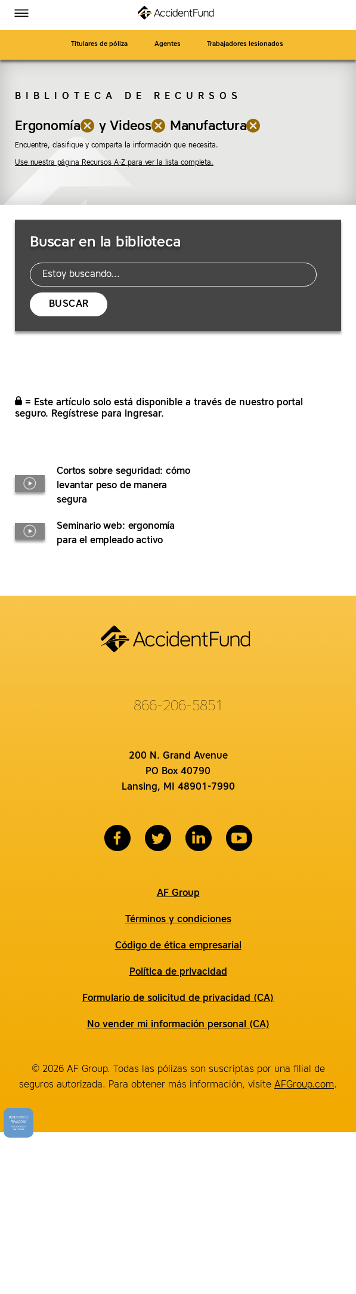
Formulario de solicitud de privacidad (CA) (178, 998)
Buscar (68, 304)
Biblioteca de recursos (128, 96)
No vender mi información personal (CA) (178, 1025)
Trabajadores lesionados (246, 44)
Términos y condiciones (178, 920)
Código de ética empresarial (178, 946)
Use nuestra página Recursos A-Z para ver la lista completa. (114, 163)
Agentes (167, 44)
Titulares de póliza (99, 44)
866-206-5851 (178, 707)
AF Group (178, 893)
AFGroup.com (304, 1085)
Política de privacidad (178, 972)
